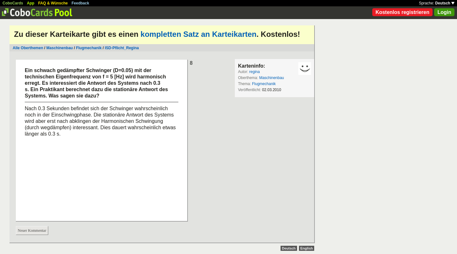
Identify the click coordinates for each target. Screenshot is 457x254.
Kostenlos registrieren (402, 12)
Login (444, 12)
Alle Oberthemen (28, 48)
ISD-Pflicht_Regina (122, 48)
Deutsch (444, 3)
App (30, 3)
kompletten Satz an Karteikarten (198, 34)
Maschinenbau (59, 48)
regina (254, 72)
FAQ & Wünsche (53, 3)
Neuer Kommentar (32, 230)
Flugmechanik (89, 48)
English (306, 248)
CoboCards (13, 3)
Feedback (80, 3)
